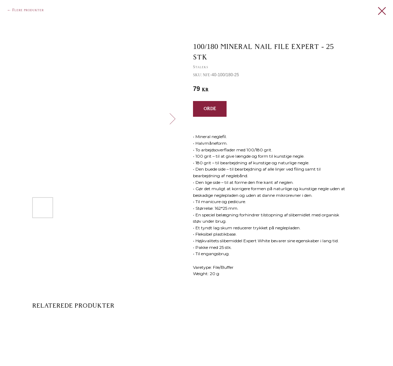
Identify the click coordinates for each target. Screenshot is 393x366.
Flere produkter (28, 10)
